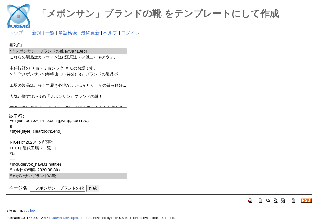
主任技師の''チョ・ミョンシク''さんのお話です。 (68, 68)
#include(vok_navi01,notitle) (68, 164)
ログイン (130, 32)
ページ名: (19, 187)
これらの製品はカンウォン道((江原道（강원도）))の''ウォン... (68, 57)
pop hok (30, 210)
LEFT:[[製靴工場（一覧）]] (68, 148)
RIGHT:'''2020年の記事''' (68, 142)
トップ (16, 32)
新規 (36, 32)
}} (68, 126)
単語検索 (67, 32)
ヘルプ (110, 32)
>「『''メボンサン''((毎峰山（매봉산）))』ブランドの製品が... (68, 74)
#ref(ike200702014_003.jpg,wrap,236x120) (68, 121)
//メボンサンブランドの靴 (68, 176)
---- (68, 159)
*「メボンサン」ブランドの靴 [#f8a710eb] (68, 51)
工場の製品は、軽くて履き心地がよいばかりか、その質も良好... (68, 86)
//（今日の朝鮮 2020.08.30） (68, 170)
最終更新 (90, 32)
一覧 (50, 32)
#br (68, 154)
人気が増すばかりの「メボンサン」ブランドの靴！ (68, 97)
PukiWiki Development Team (70, 218)
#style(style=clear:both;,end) (68, 131)
